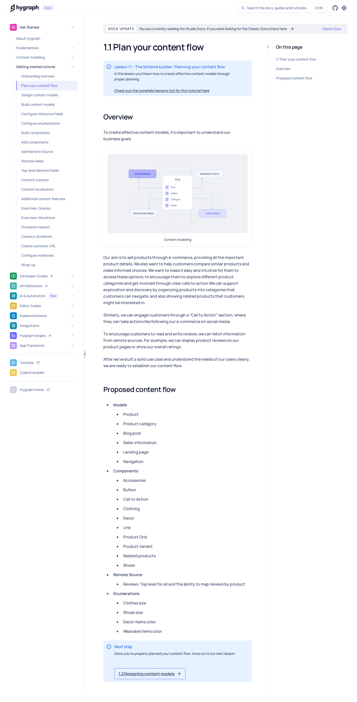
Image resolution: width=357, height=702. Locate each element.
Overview (283, 68)
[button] (52, 276)
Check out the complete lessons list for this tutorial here (161, 90)
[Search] (282, 8)
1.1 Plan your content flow (296, 59)
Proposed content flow (294, 78)
